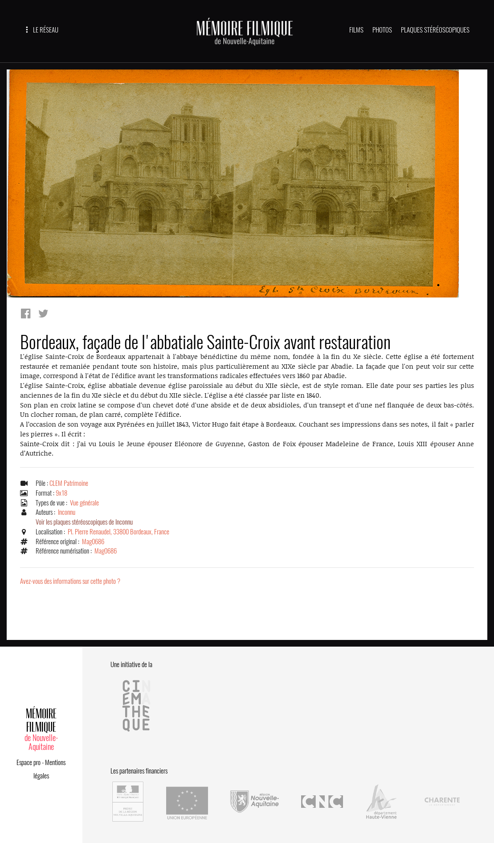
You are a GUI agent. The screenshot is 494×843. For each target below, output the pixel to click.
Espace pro (28, 762)
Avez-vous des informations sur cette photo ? (70, 581)
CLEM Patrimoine (68, 483)
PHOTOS (382, 29)
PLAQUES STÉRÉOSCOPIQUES (435, 29)
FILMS (356, 29)
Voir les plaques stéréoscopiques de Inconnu (84, 521)
